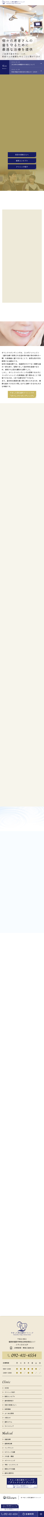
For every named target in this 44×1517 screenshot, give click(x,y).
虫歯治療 (8, 1443)
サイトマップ (9, 1430)
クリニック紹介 (22, 166)
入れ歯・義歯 (9, 1460)
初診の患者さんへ (22, 154)
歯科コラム (8, 1425)
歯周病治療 (8, 1447)
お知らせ (8, 1421)
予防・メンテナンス (11, 1468)
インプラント (9, 1451)
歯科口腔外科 (9, 1477)
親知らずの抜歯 (10, 1472)
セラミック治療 (10, 1455)
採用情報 (8, 1413)
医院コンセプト (22, 160)
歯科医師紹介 (9, 1404)
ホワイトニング (10, 1464)
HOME (7, 1391)
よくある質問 (9, 1417)
